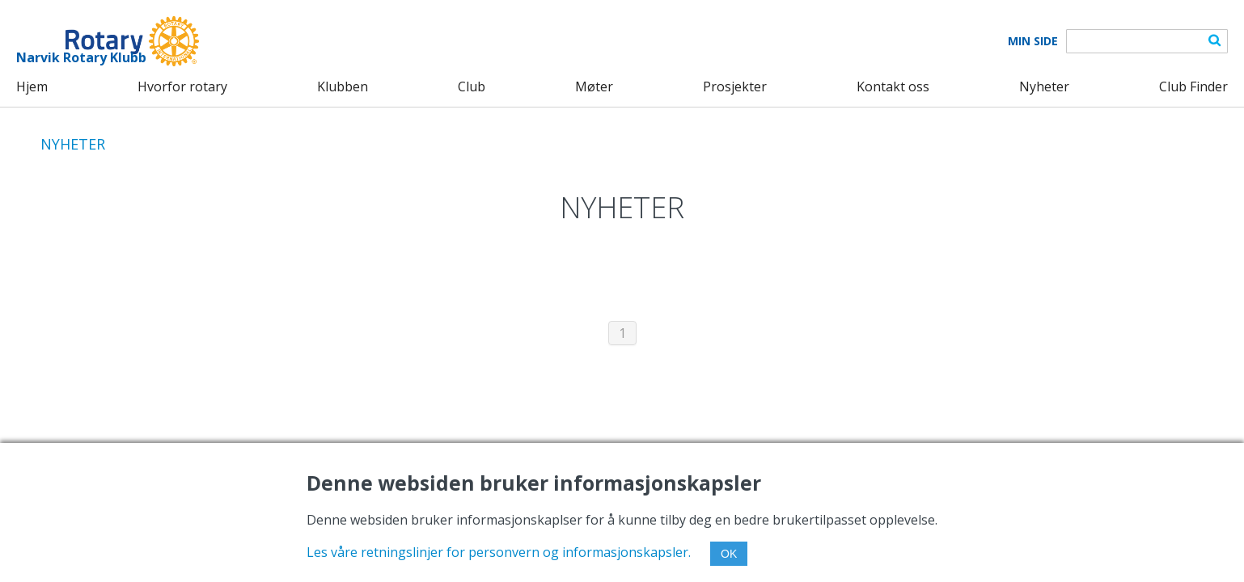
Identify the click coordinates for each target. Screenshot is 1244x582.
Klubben (342, 86)
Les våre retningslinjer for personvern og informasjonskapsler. (499, 552)
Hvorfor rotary (182, 86)
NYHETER (72, 144)
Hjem (32, 86)
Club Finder (1193, 86)
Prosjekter (735, 86)
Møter (594, 86)
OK (729, 553)
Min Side (1033, 41)
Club (471, 86)
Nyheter (1044, 86)
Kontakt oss (893, 86)
